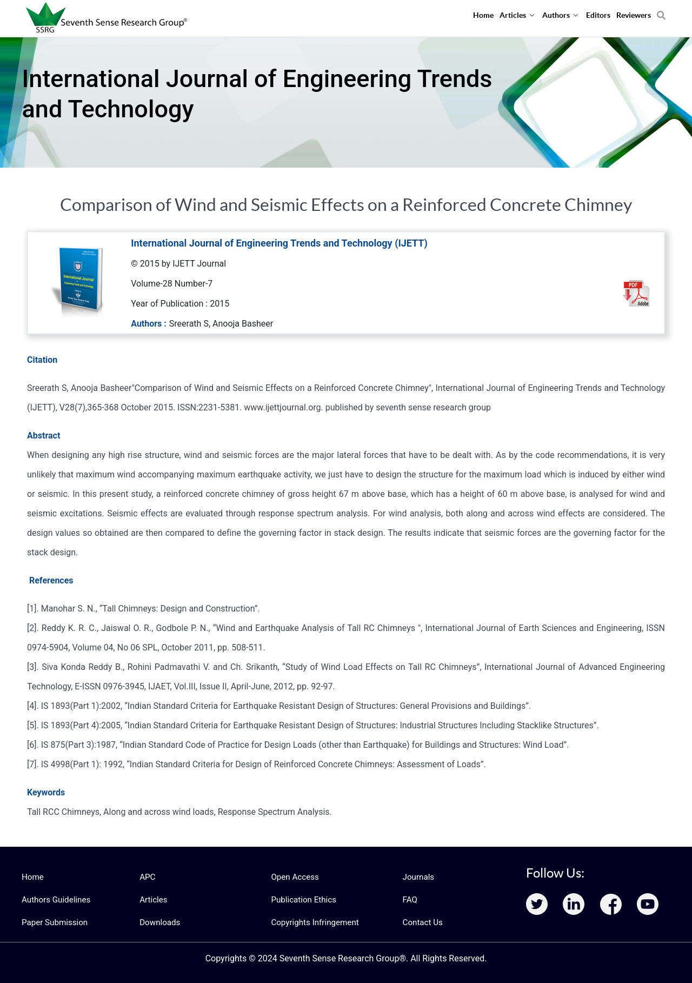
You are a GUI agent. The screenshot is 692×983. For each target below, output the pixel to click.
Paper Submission (52, 922)
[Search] (661, 11)
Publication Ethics (301, 899)
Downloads (158, 922)
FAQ (409, 899)
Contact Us (421, 922)
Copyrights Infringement (311, 922)
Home (32, 877)
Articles (152, 899)
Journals (417, 877)
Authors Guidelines (53, 899)
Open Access (293, 877)
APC (146, 877)
